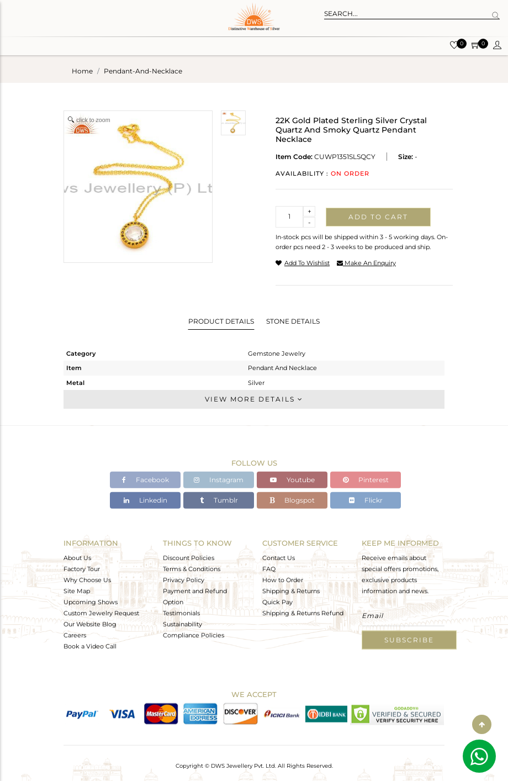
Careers (75, 634)
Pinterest (366, 480)
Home (82, 71)
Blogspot (292, 500)
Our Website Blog (90, 623)
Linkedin (145, 500)
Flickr (366, 500)
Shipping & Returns (291, 590)
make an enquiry (366, 263)
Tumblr (219, 500)
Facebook (145, 480)
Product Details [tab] (221, 321)
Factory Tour (82, 568)
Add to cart (378, 217)
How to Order (282, 579)
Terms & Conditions (191, 568)
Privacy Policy (183, 579)
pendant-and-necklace (143, 71)
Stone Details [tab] (293, 321)
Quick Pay (277, 601)
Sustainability (182, 623)
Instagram (219, 480)
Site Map (77, 590)
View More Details (254, 399)
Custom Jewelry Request (101, 612)
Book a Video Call (90, 646)
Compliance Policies (193, 634)
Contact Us (278, 557)
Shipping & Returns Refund (302, 612)
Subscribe (409, 639)
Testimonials (181, 612)
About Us (77, 557)
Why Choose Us (87, 579)
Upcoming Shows (91, 601)
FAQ (269, 568)
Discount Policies (188, 557)
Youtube (292, 480)
